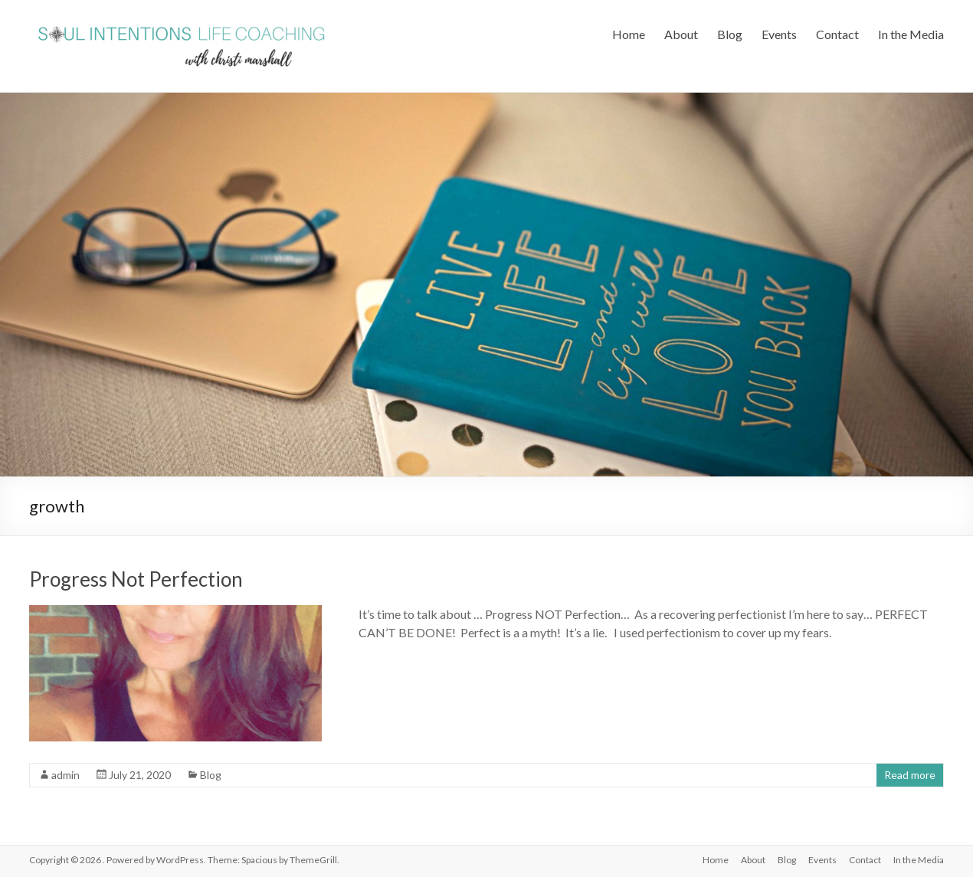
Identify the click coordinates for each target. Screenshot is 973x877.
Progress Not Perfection (136, 579)
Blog (729, 34)
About (681, 34)
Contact (837, 34)
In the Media (911, 34)
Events (779, 34)
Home (628, 34)
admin (65, 774)
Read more (909, 774)
